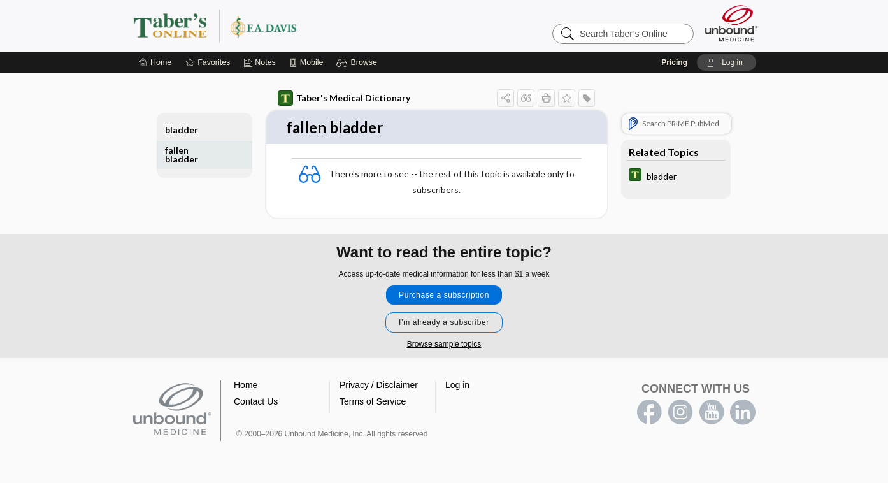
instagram (680, 413)
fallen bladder (181, 154)
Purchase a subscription (444, 295)
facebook (649, 413)
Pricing (674, 62)
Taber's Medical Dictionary (344, 98)
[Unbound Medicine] (731, 23)
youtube (711, 413)
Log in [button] (457, 385)
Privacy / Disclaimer (379, 385)
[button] (358, 62)
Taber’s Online (291, 25)
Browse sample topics (444, 344)
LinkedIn (743, 413)
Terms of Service (373, 402)
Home (245, 385)
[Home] (155, 62)
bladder (181, 129)
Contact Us (256, 402)
